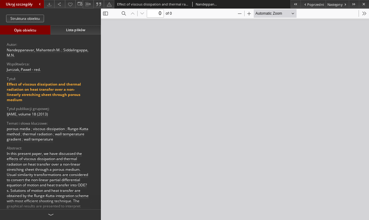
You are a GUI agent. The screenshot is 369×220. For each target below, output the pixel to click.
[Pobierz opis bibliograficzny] (88, 4)
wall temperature (38, 139)
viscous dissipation (49, 128)
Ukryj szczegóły (24, 4)
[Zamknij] (364, 4)
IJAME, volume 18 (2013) (27, 114)
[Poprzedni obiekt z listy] (313, 4)
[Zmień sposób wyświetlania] (79, 4)
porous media (18, 128)
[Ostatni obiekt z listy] (354, 4)
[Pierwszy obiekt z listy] (295, 4)
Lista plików (75, 30)
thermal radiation (37, 134)
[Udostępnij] (59, 4)
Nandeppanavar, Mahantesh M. (34, 50)
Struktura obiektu (25, 18)
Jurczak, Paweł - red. (24, 69)
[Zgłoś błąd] (109, 4)
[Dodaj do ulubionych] (70, 4)
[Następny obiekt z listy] (337, 4)
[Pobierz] (49, 4)
